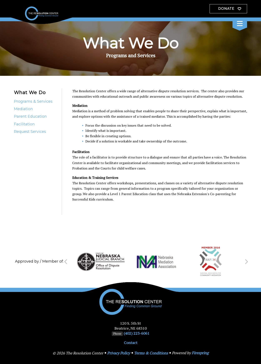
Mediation (23, 109)
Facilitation (24, 124)
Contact (130, 342)
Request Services (30, 131)
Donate (226, 9)
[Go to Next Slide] (246, 262)
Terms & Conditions (151, 352)
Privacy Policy (118, 352)
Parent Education (30, 116)
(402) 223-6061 (136, 333)
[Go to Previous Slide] (66, 262)
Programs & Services (33, 101)
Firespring (200, 352)
